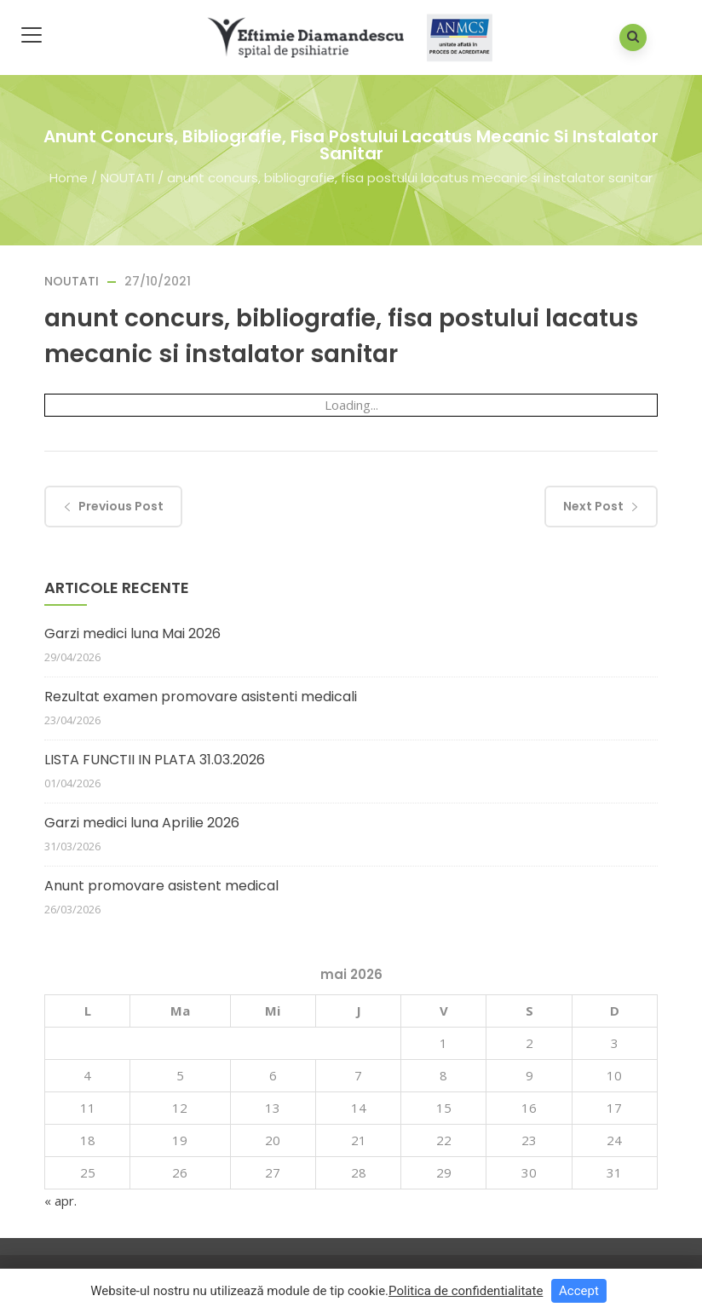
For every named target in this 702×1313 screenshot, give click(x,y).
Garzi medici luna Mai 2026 (132, 633)
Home (68, 177)
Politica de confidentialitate (465, 1291)
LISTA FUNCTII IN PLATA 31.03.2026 (154, 759)
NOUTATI (127, 177)
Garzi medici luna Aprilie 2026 (141, 822)
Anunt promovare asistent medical (161, 885)
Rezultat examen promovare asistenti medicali (200, 696)
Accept (579, 1291)
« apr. (60, 1200)
